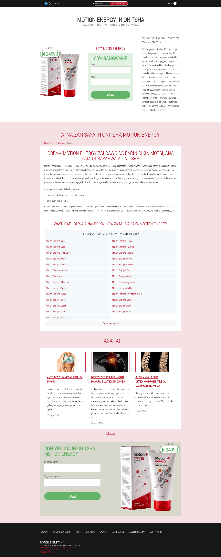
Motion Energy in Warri (56, 264)
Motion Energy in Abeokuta (57, 282)
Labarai (103, 532)
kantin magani (117, 532)
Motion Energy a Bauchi (56, 293)
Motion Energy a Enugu (122, 270)
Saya (110, 95)
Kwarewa (44, 532)
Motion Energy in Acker (122, 258)
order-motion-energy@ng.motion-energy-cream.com (60, 545)
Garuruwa (90, 532)
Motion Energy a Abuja (55, 240)
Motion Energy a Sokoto (56, 270)
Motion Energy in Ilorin (55, 311)
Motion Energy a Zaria (121, 299)
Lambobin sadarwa (137, 532)
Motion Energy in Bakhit (122, 288)
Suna (93, 65)
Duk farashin (156, 532)
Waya (93, 77)
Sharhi (78, 532)
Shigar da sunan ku (52, 462)
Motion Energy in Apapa (56, 288)
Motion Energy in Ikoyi (121, 305)
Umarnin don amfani (62, 532)
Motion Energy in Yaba (121, 311)
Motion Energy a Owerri (56, 258)
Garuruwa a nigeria (111, 323)
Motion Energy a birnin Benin (58, 252)
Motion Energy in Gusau (56, 299)
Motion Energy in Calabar (122, 264)
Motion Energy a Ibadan (56, 305)
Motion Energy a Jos (55, 276)
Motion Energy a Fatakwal (123, 246)
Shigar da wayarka (52, 476)
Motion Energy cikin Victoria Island (127, 293)
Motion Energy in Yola (55, 317)
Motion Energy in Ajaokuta (123, 282)
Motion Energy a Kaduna (122, 252)
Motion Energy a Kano (55, 246)
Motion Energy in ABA (121, 276)
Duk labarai (110, 433)
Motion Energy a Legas (122, 240)
